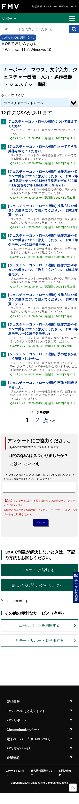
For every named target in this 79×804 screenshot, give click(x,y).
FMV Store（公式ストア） (26, 721)
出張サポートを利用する (39, 636)
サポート (9, 18)
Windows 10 (39, 49)
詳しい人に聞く (37, 596)
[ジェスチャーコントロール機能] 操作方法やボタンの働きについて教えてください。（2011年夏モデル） (43, 299)
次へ (49, 420)
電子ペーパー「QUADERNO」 (29, 750)
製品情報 (37, 6)
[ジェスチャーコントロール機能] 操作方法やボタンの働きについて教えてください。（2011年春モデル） (43, 269)
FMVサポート (17, 731)
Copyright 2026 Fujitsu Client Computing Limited (39, 793)
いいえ (33, 464)
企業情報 (13, 768)
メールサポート (17, 611)
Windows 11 (14, 49)
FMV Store (50, 6)
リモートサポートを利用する (40, 651)
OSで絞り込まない (20, 43)
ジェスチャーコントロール (23, 103)
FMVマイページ (67, 6)
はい (17, 464)
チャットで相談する (38, 581)
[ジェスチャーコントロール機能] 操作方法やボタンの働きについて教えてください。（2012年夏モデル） (43, 210)
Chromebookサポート (23, 740)
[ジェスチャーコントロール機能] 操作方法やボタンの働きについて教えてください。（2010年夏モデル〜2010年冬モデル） (43, 329)
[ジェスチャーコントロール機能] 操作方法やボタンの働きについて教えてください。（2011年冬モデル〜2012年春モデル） (43, 240)
